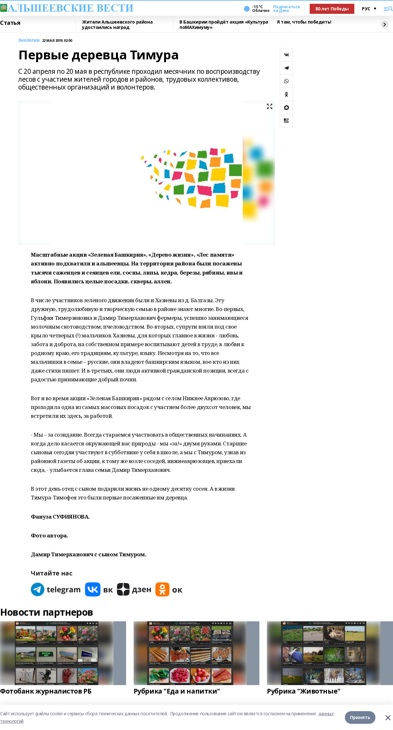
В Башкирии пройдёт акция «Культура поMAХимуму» (224, 24)
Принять (360, 717)
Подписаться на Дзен (286, 9)
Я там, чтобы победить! (304, 22)
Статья (10, 22)
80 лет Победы (332, 9)
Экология (29, 40)
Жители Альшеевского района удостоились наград (117, 24)
